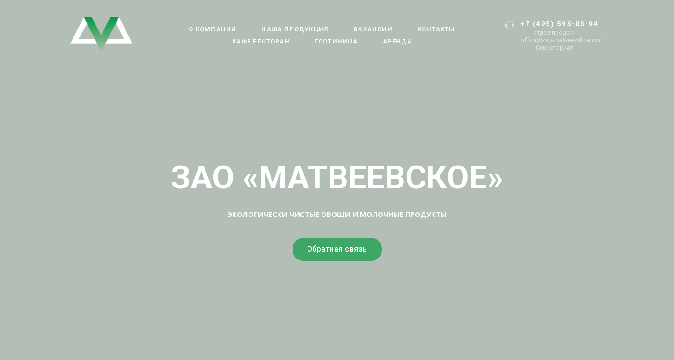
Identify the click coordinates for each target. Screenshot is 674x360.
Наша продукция (295, 29)
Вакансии (373, 29)
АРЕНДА (397, 41)
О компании (212, 29)
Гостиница (336, 41)
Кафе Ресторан (261, 41)
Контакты (436, 29)
